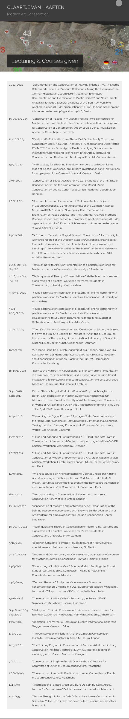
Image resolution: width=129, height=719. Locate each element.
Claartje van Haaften (35, 11)
